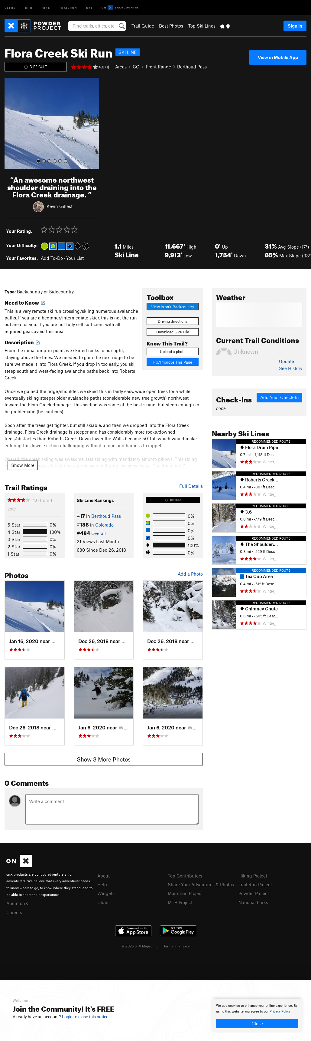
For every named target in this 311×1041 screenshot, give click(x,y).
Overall (98, 533)
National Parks (253, 902)
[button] (11, 123)
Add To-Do (52, 258)
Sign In (295, 25)
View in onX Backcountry (172, 306)
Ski (89, 7)
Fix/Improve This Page (172, 362)
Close (257, 1023)
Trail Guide (142, 25)
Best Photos (171, 25)
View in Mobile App (278, 57)
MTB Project (180, 902)
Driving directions (172, 321)
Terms (168, 946)
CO (136, 66)
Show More (22, 465)
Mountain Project (185, 893)
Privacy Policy (280, 1011)
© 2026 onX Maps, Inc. (139, 946)
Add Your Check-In (279, 397)
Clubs (103, 902)
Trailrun (68, 7)
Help (102, 884)
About (103, 875)
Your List (75, 258)
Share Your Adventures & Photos (201, 884)
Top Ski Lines (201, 25)
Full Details (191, 486)
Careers (14, 912)
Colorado (104, 524)
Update (286, 361)
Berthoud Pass (192, 66)
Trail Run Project (255, 884)
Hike (46, 7)
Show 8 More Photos (104, 759)
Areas (121, 66)
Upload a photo (173, 351)
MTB (29, 7)
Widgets (106, 893)
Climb (10, 7)
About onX (17, 903)
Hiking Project (252, 875)
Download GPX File (172, 331)
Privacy (184, 946)
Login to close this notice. (85, 1016)
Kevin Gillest (60, 206)
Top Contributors (185, 875)
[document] (257, 1015)
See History (290, 368)
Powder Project (253, 893)
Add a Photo (190, 574)
